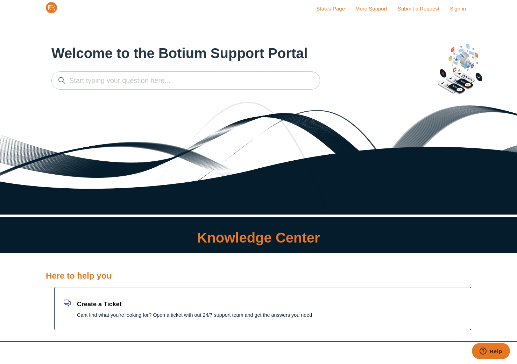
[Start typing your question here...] (185, 80)
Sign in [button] (458, 9)
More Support (371, 9)
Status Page (330, 9)
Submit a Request (418, 9)
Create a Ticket (99, 304)
